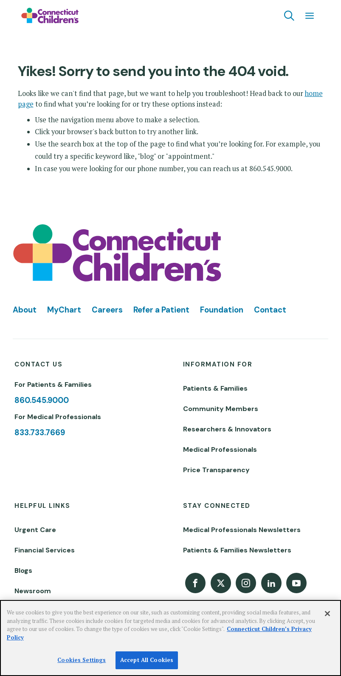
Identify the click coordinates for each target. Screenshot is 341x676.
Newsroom (32, 590)
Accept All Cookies (146, 660)
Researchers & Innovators (227, 429)
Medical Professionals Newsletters (242, 529)
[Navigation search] (289, 16)
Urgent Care (35, 529)
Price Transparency (216, 469)
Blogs (23, 570)
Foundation (221, 310)
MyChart (64, 310)
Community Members (220, 408)
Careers (107, 310)
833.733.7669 (39, 433)
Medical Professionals (220, 449)
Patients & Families (215, 388)
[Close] (327, 613)
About (25, 310)
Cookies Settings (81, 660)
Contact (270, 310)
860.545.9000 (41, 400)
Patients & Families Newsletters (237, 550)
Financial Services (44, 550)
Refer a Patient (161, 310)
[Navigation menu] (309, 16)
